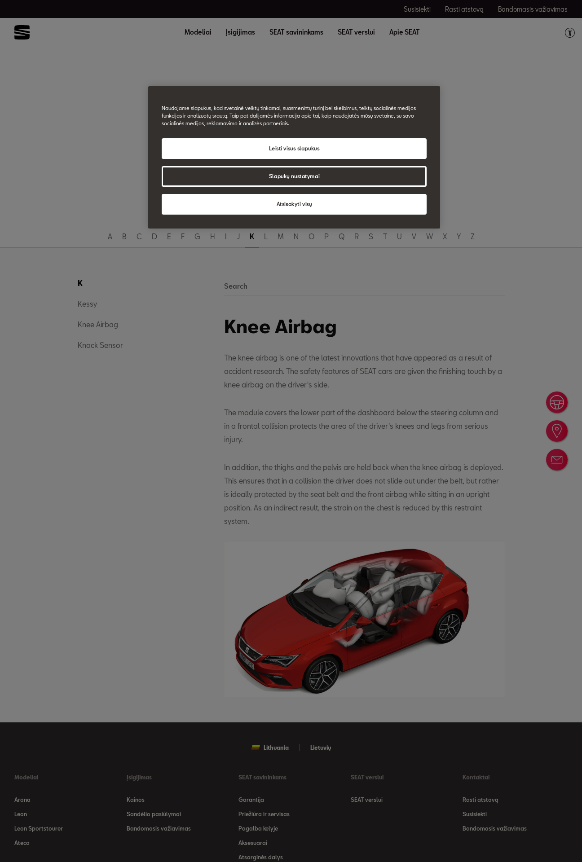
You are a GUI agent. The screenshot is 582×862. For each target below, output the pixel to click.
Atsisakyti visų (294, 204)
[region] (294, 157)
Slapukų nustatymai (294, 176)
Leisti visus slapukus (294, 148)
